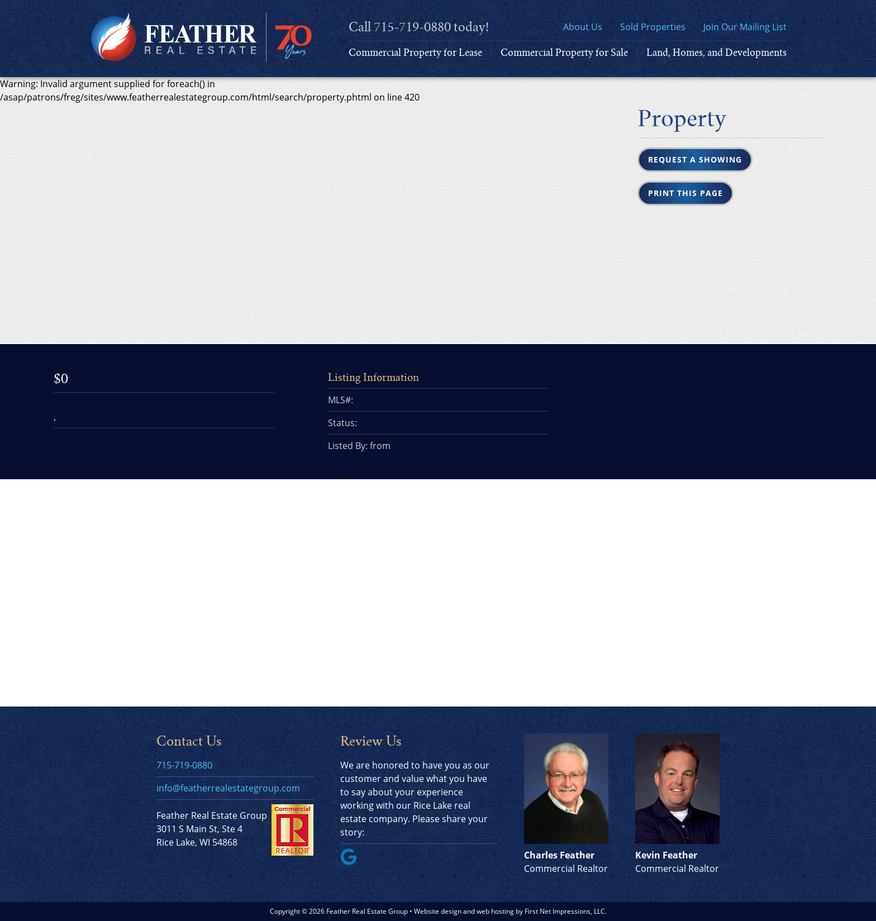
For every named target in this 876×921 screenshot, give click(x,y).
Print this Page (685, 193)
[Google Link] (353, 862)
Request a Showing (695, 159)
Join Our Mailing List (745, 27)
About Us (582, 27)
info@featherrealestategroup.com (228, 788)
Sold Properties (652, 27)
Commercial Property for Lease (415, 52)
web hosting (495, 911)
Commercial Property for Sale (564, 52)
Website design (437, 911)
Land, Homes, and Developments (716, 52)
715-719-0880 (412, 27)
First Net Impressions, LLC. (566, 911)
